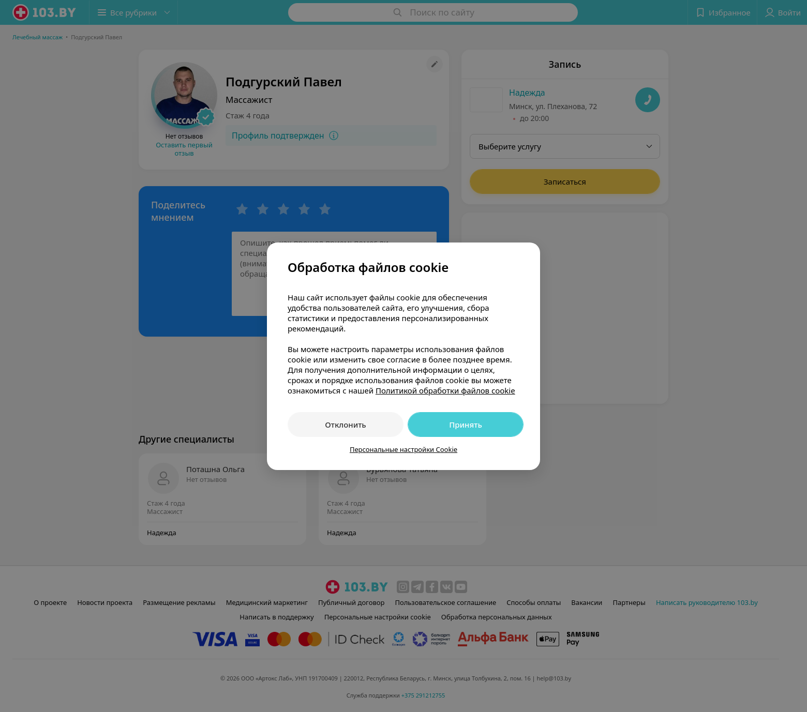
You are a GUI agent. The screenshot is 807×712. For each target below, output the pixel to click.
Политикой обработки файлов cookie (445, 390)
